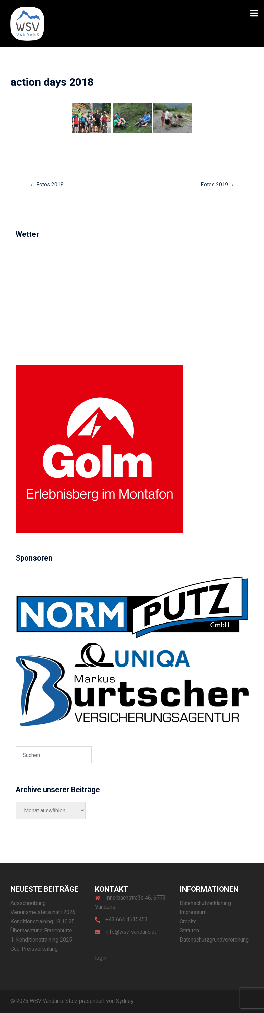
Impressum (193, 912)
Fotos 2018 (50, 184)
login (100, 958)
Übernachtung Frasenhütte (41, 930)
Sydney (125, 1001)
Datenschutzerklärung (205, 903)
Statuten (189, 930)
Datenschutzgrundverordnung (214, 939)
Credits (188, 921)
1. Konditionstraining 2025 (41, 939)
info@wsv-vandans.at (130, 932)
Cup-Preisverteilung (34, 949)
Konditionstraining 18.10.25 (42, 921)
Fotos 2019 (214, 184)
